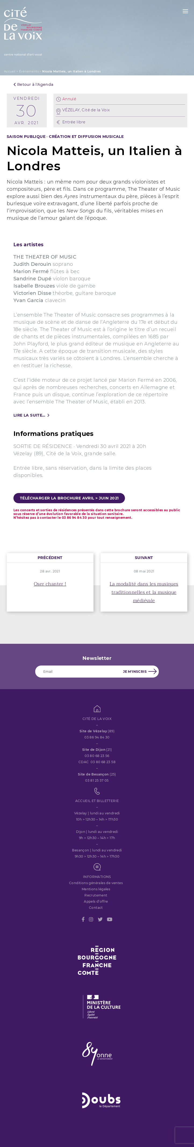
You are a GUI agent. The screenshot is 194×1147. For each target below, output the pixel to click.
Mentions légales (96, 889)
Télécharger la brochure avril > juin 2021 (69, 498)
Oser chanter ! (50, 584)
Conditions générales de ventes (96, 883)
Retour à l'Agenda (33, 84)
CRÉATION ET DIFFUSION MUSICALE (86, 136)
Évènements (29, 71)
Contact (96, 908)
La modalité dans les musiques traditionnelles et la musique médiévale (144, 592)
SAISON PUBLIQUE (26, 136)
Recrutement (95, 895)
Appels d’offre (96, 901)
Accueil (10, 71)
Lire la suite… (29, 415)
